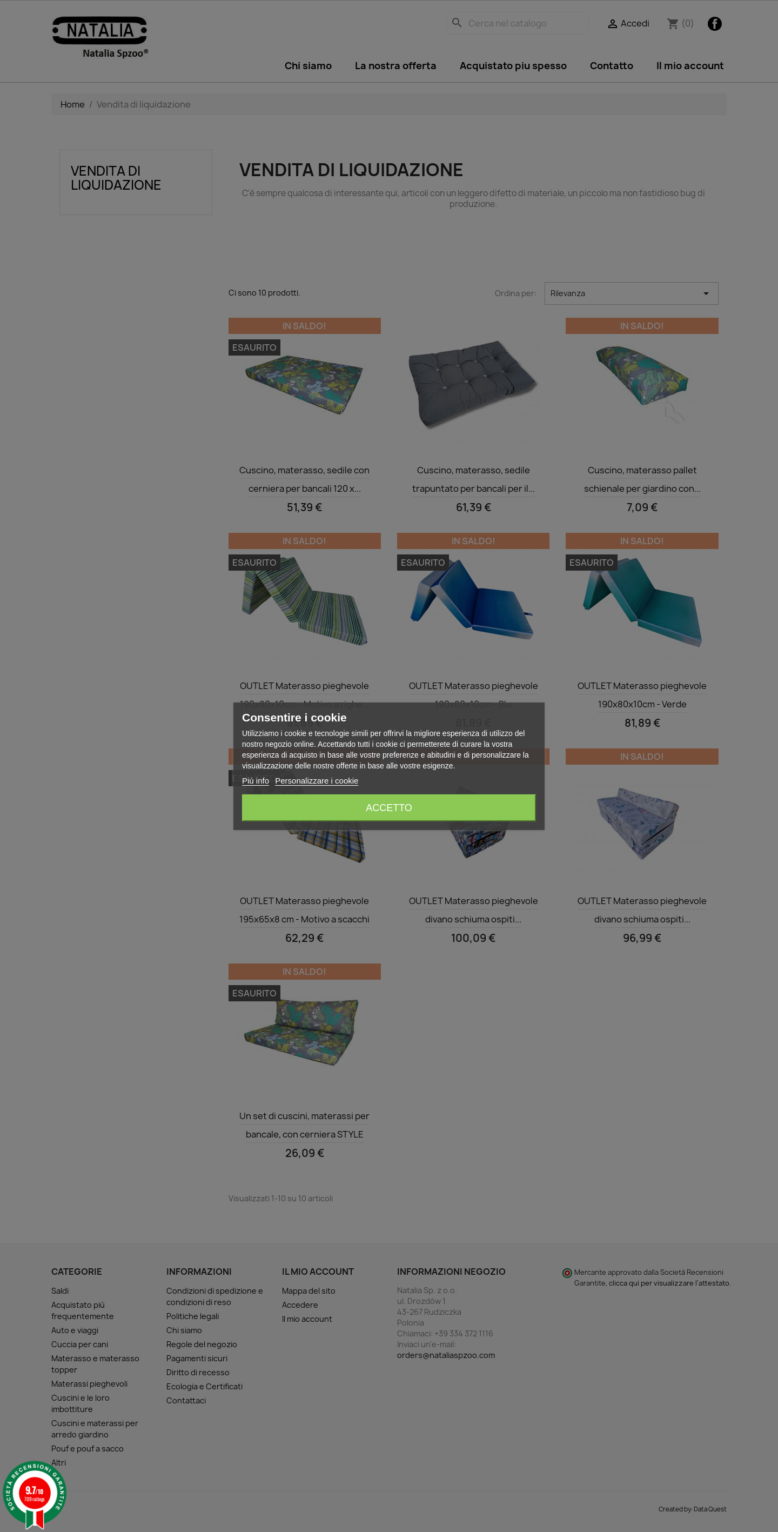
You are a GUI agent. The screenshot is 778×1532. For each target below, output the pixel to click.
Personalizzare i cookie (316, 780)
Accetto (389, 807)
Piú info (255, 780)
